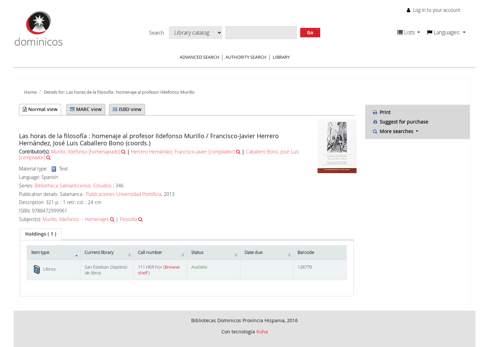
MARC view (86, 109)
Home (30, 92)
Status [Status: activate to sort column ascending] (197, 252)
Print (381, 112)
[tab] (40, 234)
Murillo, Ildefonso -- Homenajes (75, 219)
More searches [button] (393, 131)
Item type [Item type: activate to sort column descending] (40, 252)
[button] (408, 32)
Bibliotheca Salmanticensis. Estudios (73, 186)
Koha (262, 331)
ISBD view (127, 109)
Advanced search (199, 57)
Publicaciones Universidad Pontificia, (124, 194)
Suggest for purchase (400, 121)
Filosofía (128, 219)
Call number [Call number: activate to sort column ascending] (150, 252)
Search (156, 33)
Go (310, 32)
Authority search (246, 57)
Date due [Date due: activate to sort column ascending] (253, 252)
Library (281, 57)
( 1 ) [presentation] (40, 234)
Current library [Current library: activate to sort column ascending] (99, 252)
